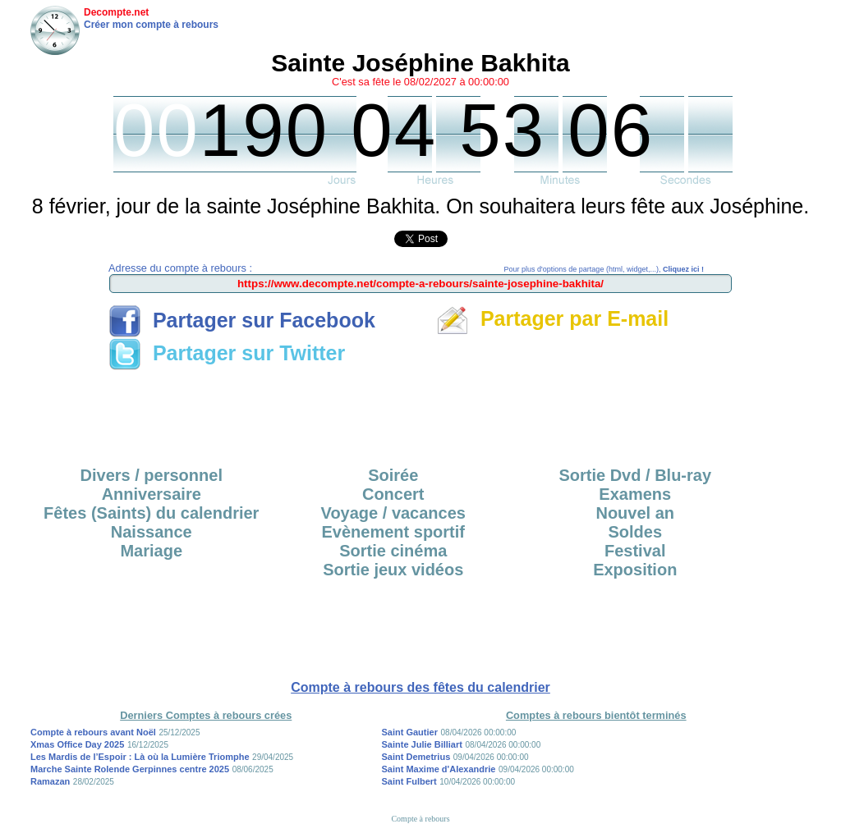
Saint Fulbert (409, 781)
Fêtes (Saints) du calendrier (151, 513)
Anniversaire (151, 494)
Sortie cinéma (393, 551)
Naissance (151, 532)
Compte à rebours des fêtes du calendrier (420, 687)
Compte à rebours (420, 818)
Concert (393, 494)
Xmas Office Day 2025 (77, 744)
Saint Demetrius (416, 757)
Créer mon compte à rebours (151, 24)
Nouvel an (634, 513)
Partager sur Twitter (226, 352)
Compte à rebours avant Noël (93, 732)
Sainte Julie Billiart (422, 744)
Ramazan (50, 781)
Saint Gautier (410, 732)
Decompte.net (116, 12)
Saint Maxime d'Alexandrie (439, 769)
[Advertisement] (420, 413)
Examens (635, 494)
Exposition (635, 570)
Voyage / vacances (393, 513)
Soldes (635, 532)
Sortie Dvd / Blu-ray (634, 475)
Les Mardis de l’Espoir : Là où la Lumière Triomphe (140, 757)
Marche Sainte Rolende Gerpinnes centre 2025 (129, 769)
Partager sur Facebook (241, 320)
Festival (634, 551)
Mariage (151, 551)
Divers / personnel (151, 475)
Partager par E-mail (552, 318)
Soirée (393, 475)
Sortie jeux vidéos (393, 570)
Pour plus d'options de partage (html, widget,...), (604, 269)
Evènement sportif (393, 532)
